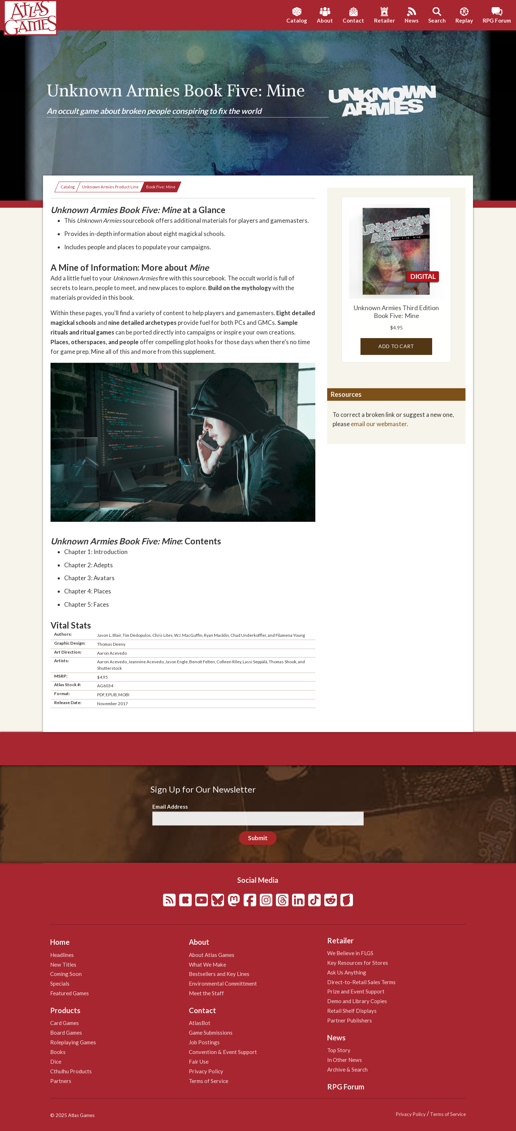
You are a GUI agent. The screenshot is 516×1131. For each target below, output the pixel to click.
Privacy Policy (206, 1071)
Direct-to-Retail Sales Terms (361, 982)
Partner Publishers (349, 1020)
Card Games (64, 1023)
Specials (60, 983)
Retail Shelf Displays (352, 1010)
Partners (60, 1081)
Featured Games (69, 993)
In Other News (344, 1060)
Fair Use (199, 1061)
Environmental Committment (223, 983)
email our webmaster (379, 424)
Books (58, 1052)
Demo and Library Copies (357, 1001)
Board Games (66, 1032)
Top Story (338, 1050)
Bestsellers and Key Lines (219, 974)
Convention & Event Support (223, 1052)
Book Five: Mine (161, 186)
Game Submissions (211, 1032)
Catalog (68, 186)
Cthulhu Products (71, 1071)
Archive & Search (347, 1069)
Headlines (62, 955)
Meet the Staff (206, 993)
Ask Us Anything (346, 972)
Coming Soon (66, 974)
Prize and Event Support (355, 991)
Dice (55, 1061)
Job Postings (204, 1042)
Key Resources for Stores (357, 962)
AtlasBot (199, 1023)
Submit (258, 838)
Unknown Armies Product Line (110, 186)
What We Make (207, 964)
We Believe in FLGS (350, 953)
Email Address (170, 806)
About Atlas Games (211, 955)
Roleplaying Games (73, 1042)
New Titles (63, 964)
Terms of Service (208, 1081)
